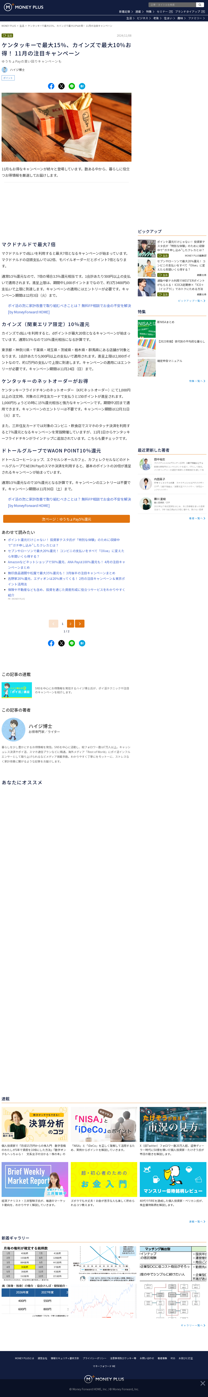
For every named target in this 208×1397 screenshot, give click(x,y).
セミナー (165, 11)
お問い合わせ (147, 1358)
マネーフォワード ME (104, 1366)
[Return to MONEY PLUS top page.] (23, 7)
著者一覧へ (196, 518)
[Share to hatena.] (82, 86)
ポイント (8, 77)
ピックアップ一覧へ (190, 300)
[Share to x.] (61, 86)
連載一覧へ (196, 1221)
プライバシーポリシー (94, 1358)
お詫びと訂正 (186, 1358)
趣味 (181, 18)
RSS (173, 1358)
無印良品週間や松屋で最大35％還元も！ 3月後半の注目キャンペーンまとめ (61, 573)
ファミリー (196, 18)
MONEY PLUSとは (24, 1358)
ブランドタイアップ (190, 11)
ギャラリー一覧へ (192, 1325)
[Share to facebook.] (51, 86)
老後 (157, 18)
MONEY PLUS (9, 25)
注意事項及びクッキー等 (123, 1358)
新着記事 (126, 11)
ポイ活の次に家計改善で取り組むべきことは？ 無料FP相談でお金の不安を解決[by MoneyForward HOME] (69, 308)
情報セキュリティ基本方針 (65, 1358)
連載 (139, 11)
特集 (150, 11)
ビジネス (144, 18)
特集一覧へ (196, 381)
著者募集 (162, 1358)
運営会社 (42, 1358)
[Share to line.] (72, 86)
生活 (130, 18)
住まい (169, 18)
